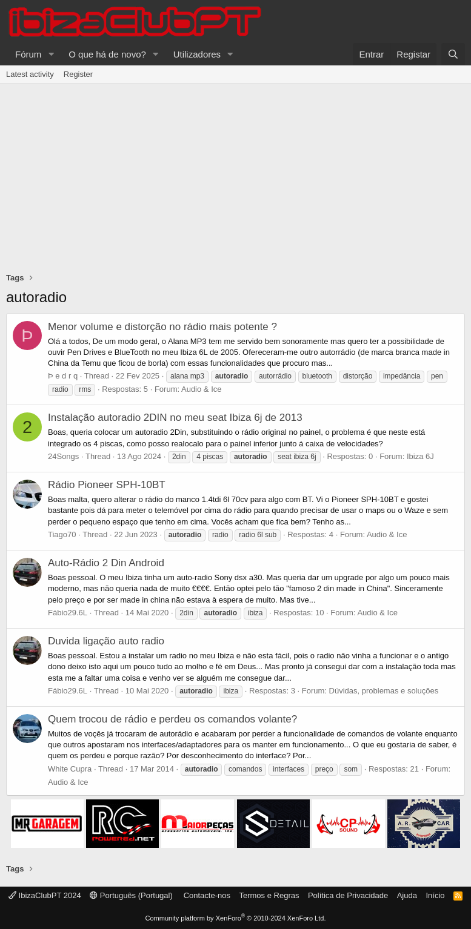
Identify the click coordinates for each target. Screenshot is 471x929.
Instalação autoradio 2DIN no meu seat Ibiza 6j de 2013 (175, 417)
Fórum (28, 54)
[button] (50, 54)
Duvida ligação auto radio (106, 641)
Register (78, 74)
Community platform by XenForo (235, 918)
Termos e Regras (269, 895)
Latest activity (30, 74)
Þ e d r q (63, 375)
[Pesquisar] (453, 54)
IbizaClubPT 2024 (44, 895)
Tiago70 (62, 534)
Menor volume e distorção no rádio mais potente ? (162, 326)
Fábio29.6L (67, 612)
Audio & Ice (201, 389)
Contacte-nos (207, 895)
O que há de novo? (107, 54)
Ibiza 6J (420, 456)
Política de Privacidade (348, 895)
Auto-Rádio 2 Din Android (106, 563)
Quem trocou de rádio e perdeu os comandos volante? (172, 719)
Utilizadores (197, 54)
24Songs (63, 456)
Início (435, 895)
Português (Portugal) (131, 895)
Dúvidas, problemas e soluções (384, 690)
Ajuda (407, 895)
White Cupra (70, 768)
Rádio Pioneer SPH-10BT (106, 485)
